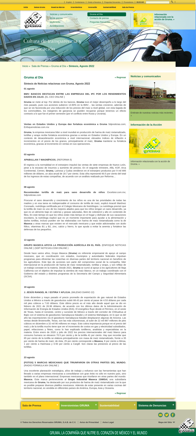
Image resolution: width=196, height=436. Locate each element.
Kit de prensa (56, 18)
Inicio (26, 7)
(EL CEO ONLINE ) (55, 97)
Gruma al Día (96, 14)
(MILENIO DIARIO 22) (82, 292)
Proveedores (128, 2)
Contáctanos (80, 2)
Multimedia (55, 22)
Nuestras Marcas (58, 7)
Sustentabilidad (109, 7)
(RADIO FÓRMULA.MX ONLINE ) (41, 365)
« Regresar (120, 77)
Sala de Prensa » (41, 66)
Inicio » (26, 66)
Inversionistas (76, 7)
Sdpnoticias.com (116, 124)
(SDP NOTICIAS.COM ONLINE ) (52, 248)
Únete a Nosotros (94, 2)
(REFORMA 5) (64, 159)
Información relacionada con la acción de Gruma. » (164, 17)
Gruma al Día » (59, 66)
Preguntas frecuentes (112, 2)
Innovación (92, 7)
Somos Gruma (39, 7)
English (69, 2)
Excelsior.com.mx (116, 192)
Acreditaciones (57, 26)
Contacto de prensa (99, 18)
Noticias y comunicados (61, 14)
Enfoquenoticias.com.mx (36, 127)
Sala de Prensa (128, 7)
